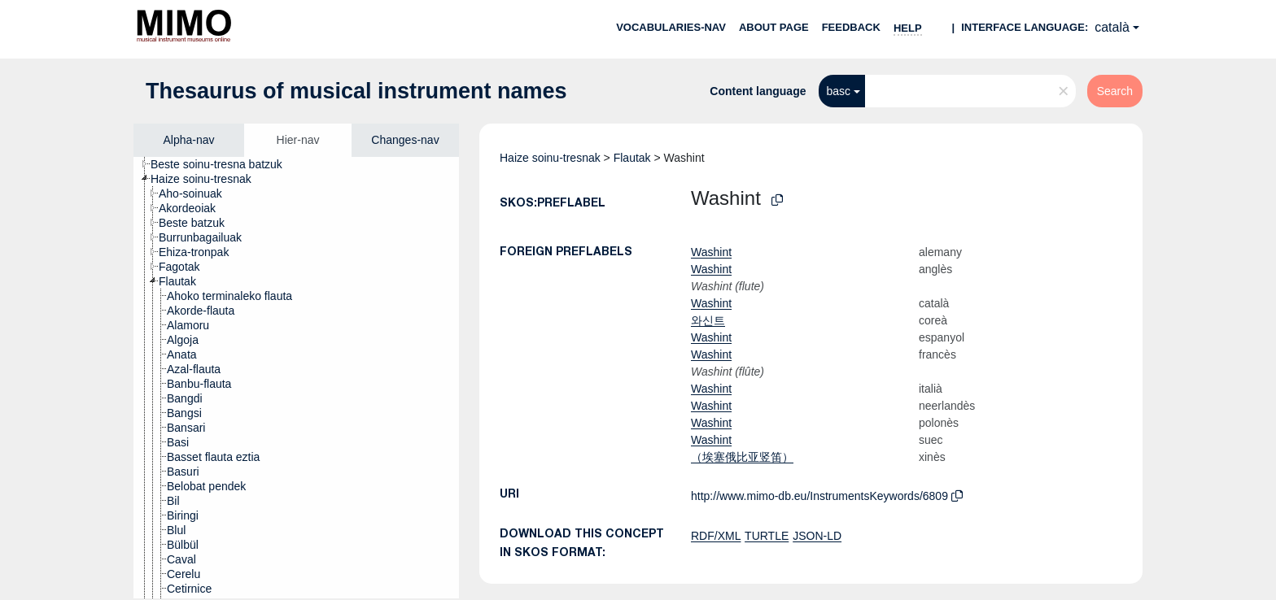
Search (1115, 91)
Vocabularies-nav (671, 27)
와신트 (708, 320)
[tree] (296, 377)
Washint (711, 252)
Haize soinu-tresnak (550, 157)
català (1112, 27)
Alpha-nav (188, 139)
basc (839, 91)
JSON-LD (817, 535)
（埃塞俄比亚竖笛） (742, 456)
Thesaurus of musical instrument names (356, 91)
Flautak (632, 157)
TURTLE (767, 535)
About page (774, 27)
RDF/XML (716, 535)
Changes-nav (405, 139)
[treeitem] (223, 164)
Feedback (851, 27)
